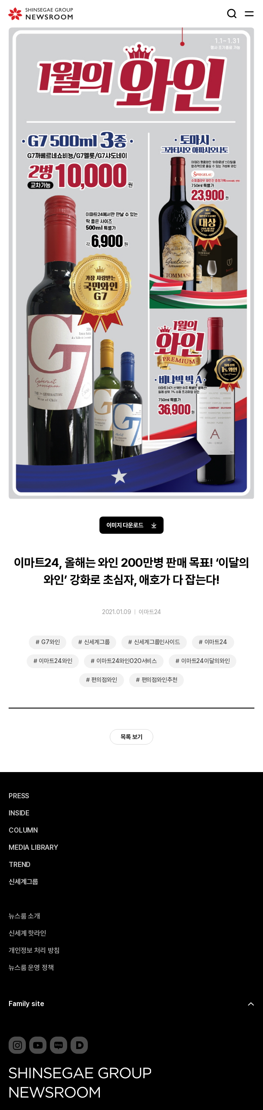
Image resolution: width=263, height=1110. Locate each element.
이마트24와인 (55, 660)
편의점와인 (104, 679)
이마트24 (150, 611)
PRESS (19, 796)
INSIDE (19, 813)
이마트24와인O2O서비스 (126, 660)
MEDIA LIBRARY (33, 847)
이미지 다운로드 (132, 525)
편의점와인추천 (159, 679)
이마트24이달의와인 (205, 660)
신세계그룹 (96, 642)
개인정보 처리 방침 (34, 950)
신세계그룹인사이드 (157, 642)
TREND (20, 864)
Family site (26, 1004)
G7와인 (50, 642)
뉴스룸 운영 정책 (31, 967)
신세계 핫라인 (27, 933)
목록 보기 (131, 736)
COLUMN (23, 830)
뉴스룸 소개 (24, 916)
